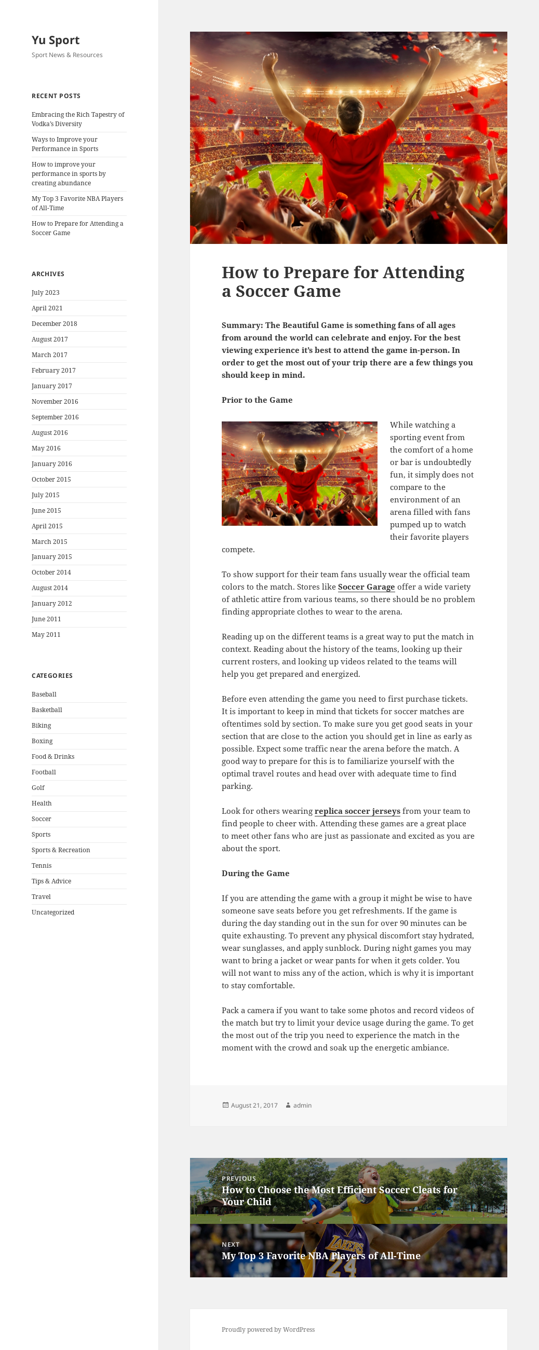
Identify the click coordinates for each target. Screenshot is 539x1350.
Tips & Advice (51, 881)
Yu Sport (56, 39)
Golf (38, 787)
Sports (41, 834)
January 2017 (52, 385)
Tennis (41, 865)
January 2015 (52, 556)
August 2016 (50, 432)
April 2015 (47, 526)
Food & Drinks (53, 756)
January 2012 (52, 603)
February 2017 (54, 370)
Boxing (42, 741)
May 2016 (46, 448)
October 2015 (51, 479)
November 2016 (55, 401)
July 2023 (46, 292)
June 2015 (46, 510)
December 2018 (54, 323)
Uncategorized (53, 912)
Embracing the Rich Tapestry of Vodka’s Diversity (78, 119)
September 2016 (55, 417)
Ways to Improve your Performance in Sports (65, 144)
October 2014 (51, 572)
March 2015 (50, 541)
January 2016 (52, 463)
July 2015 (46, 494)
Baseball (44, 694)
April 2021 (47, 308)
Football (44, 772)
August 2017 (50, 339)
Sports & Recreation (61, 850)
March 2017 (50, 354)
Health (42, 803)
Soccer (41, 818)
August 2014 (50, 587)
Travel (41, 896)
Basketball (47, 709)
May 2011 (46, 634)
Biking (41, 725)
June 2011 (46, 619)
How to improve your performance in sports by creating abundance (69, 173)
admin (302, 1105)
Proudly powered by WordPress (268, 1329)
